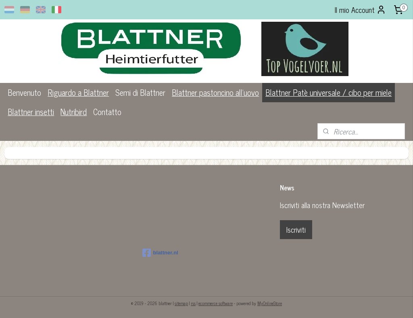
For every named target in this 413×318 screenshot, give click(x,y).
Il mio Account (360, 10)
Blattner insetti (31, 111)
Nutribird (73, 111)
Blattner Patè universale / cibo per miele (328, 92)
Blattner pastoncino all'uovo (215, 92)
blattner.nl (160, 253)
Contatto (107, 111)
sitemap (181, 303)
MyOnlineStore (269, 303)
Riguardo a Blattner (78, 92)
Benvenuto (24, 92)
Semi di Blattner (140, 92)
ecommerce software (215, 303)
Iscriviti (296, 229)
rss (193, 303)
